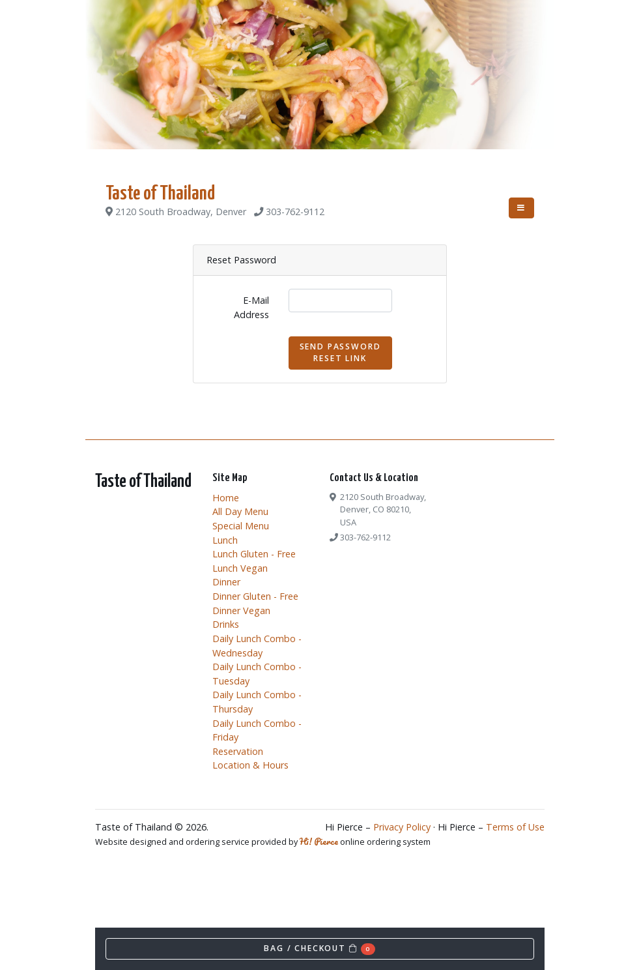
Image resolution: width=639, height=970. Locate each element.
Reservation (237, 751)
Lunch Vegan (240, 568)
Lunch (225, 540)
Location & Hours (250, 765)
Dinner (226, 582)
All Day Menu (240, 511)
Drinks (225, 624)
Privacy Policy (402, 827)
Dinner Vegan (241, 610)
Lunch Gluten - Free (254, 554)
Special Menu (240, 526)
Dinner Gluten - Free (255, 596)
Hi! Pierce (319, 841)
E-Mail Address (251, 307)
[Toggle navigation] (521, 208)
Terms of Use (515, 827)
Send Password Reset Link (340, 352)
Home (225, 498)
